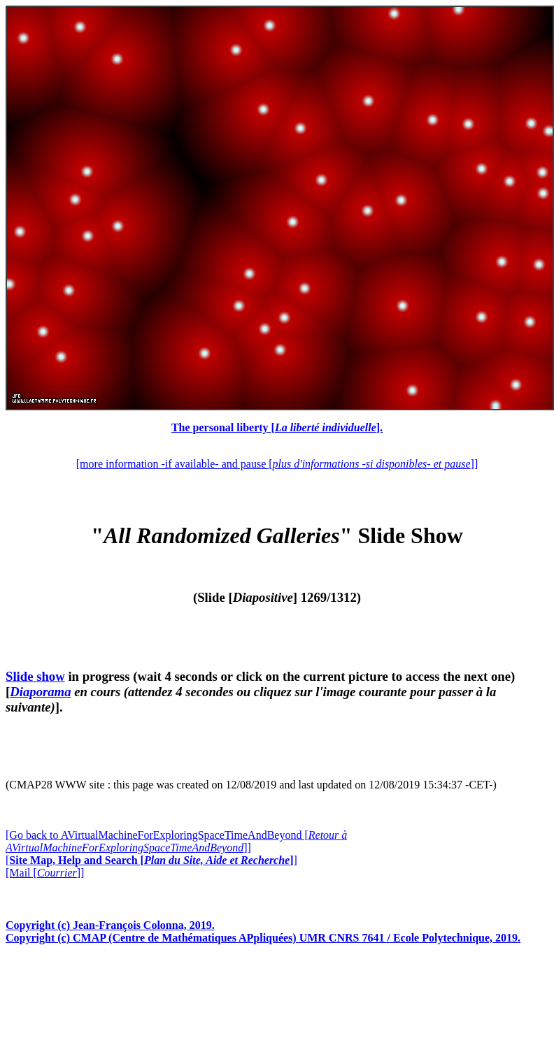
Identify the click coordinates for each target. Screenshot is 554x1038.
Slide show (35, 676)
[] (151, 860)
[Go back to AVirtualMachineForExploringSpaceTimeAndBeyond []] (176, 841)
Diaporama (40, 691)
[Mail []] (45, 873)
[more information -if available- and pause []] (277, 464)
